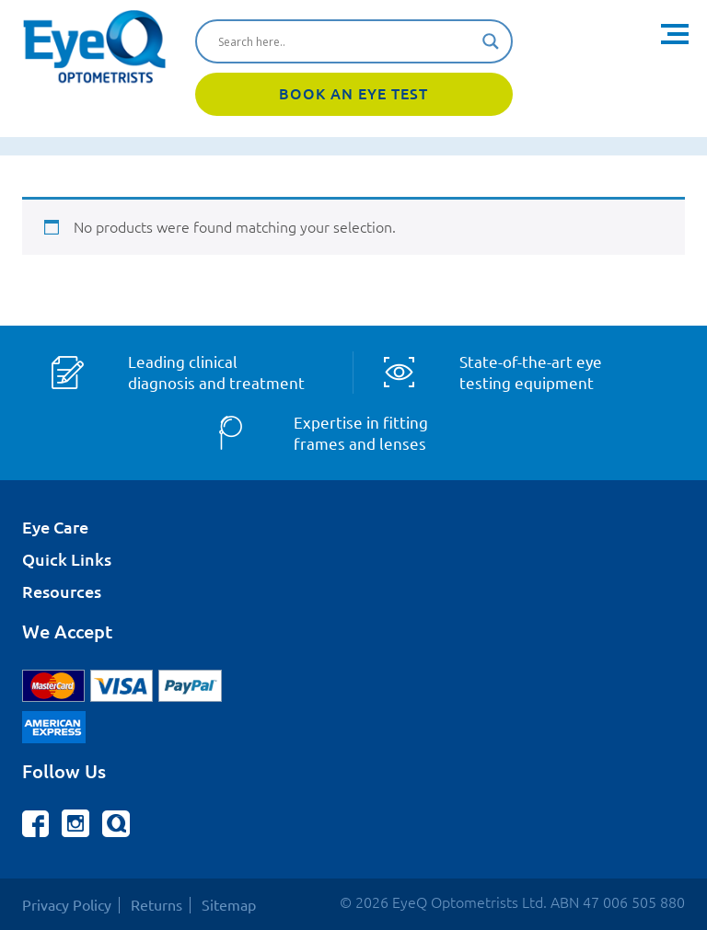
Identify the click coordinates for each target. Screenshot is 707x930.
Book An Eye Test (353, 94)
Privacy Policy (66, 905)
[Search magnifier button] (491, 41)
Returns (156, 905)
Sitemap (229, 905)
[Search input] (345, 41)
